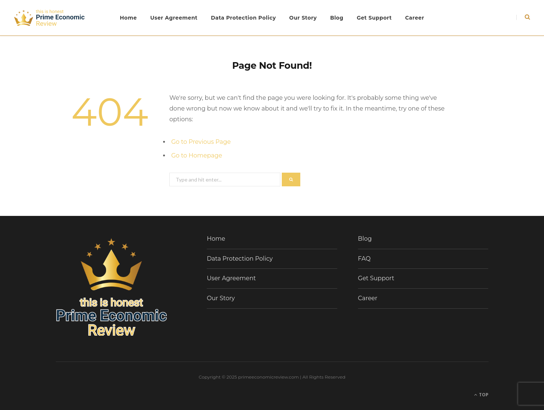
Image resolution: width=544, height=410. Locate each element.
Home (128, 17)
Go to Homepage (196, 155)
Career (414, 17)
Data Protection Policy (243, 17)
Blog (337, 17)
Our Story (303, 17)
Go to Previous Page (201, 141)
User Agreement (173, 17)
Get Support (374, 17)
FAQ (364, 258)
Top (481, 395)
